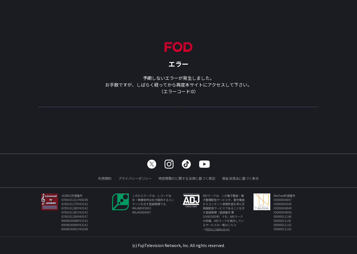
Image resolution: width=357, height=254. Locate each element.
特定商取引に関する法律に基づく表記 (186, 178)
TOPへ (178, 109)
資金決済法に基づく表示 (240, 178)
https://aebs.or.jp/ (218, 229)
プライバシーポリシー (135, 178)
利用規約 (105, 178)
